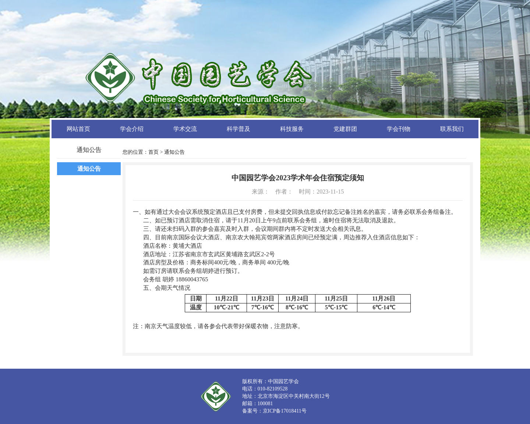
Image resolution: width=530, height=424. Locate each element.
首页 (153, 152)
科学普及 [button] (238, 129)
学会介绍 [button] (132, 129)
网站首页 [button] (78, 129)
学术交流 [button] (185, 129)
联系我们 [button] (452, 129)
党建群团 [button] (345, 129)
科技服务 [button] (292, 129)
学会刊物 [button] (398, 129)
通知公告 (89, 169)
